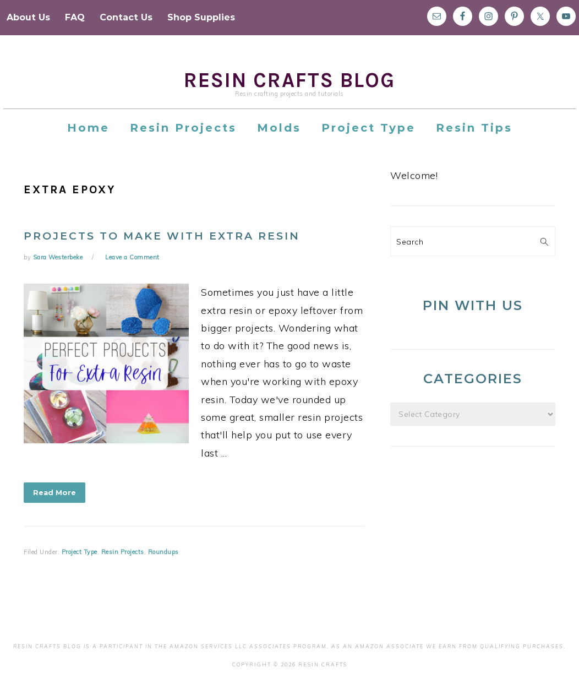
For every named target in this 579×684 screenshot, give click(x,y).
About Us (28, 17)
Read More (54, 492)
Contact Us (126, 17)
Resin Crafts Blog (289, 80)
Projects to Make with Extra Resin (162, 236)
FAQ (75, 17)
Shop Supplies (201, 17)
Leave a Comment (132, 257)
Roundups (163, 552)
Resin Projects (122, 552)
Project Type (79, 552)
